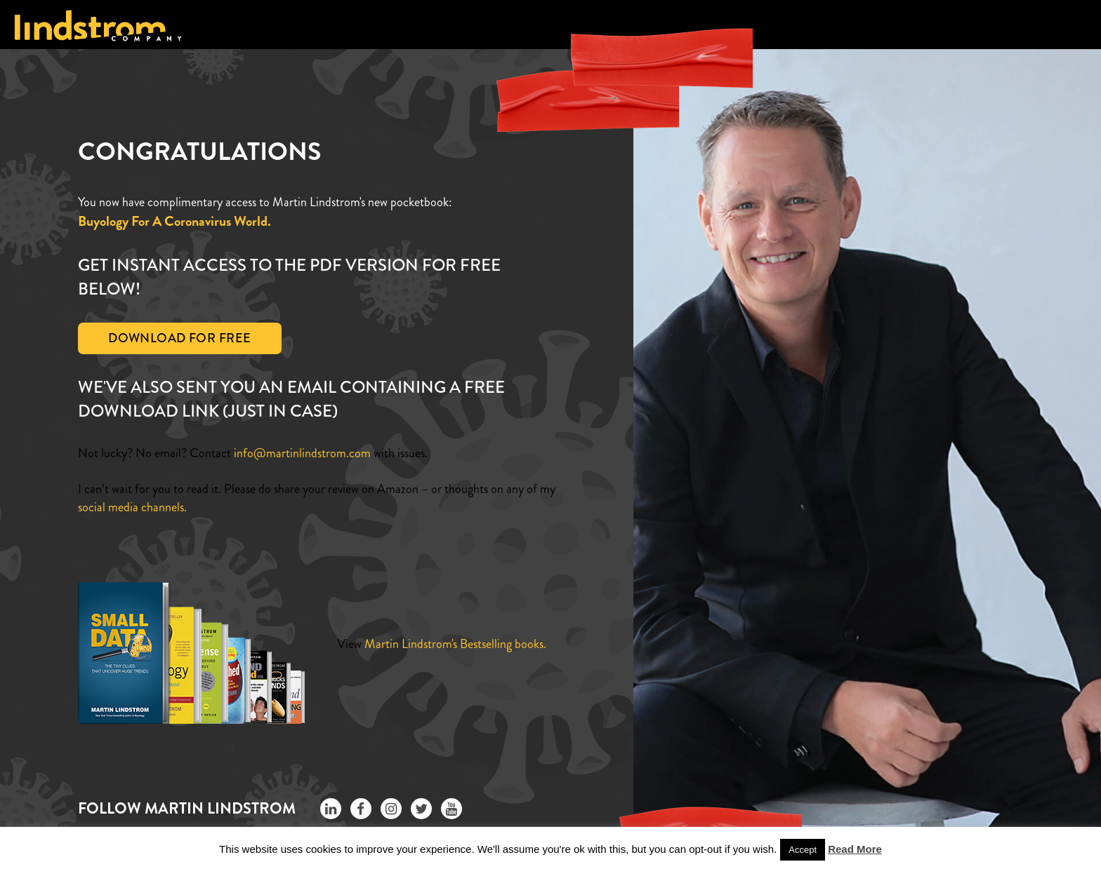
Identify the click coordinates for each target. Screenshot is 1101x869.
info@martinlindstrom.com (302, 453)
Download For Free (179, 338)
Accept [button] (803, 849)
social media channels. (132, 507)
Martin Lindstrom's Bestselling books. (455, 644)
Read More (855, 849)
